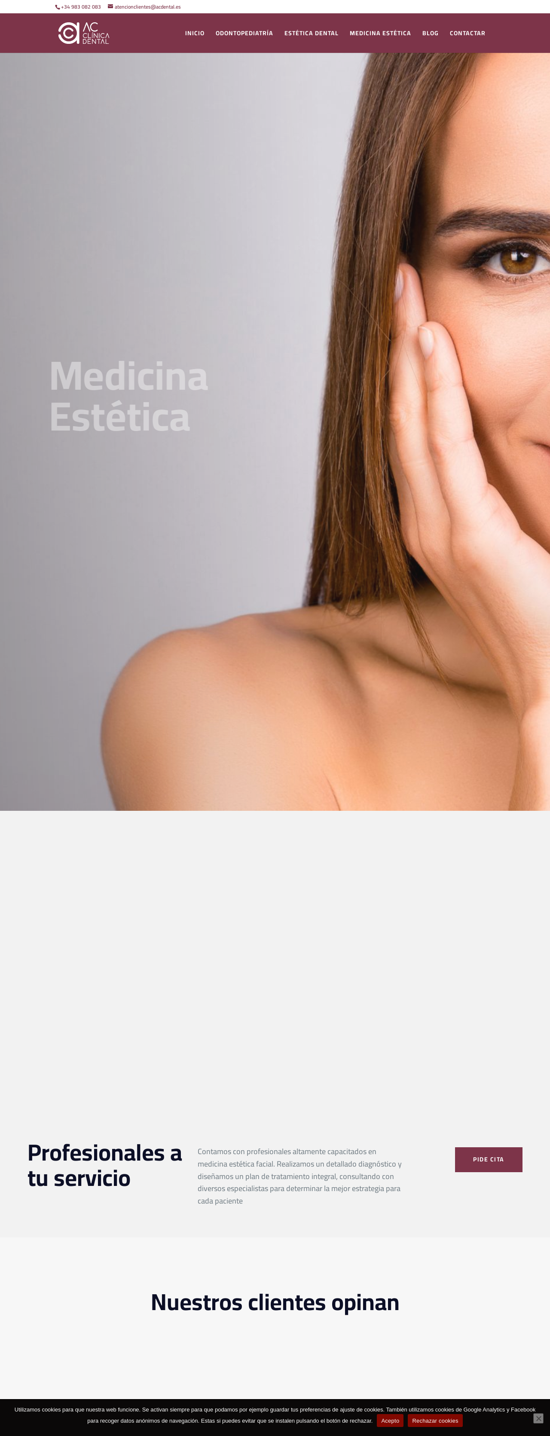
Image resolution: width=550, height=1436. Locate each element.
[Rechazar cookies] (538, 1418)
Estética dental (311, 34)
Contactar (468, 34)
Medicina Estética (380, 34)
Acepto (390, 1421)
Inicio (195, 34)
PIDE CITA (488, 1159)
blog (430, 34)
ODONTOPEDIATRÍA (244, 34)
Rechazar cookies (435, 1421)
